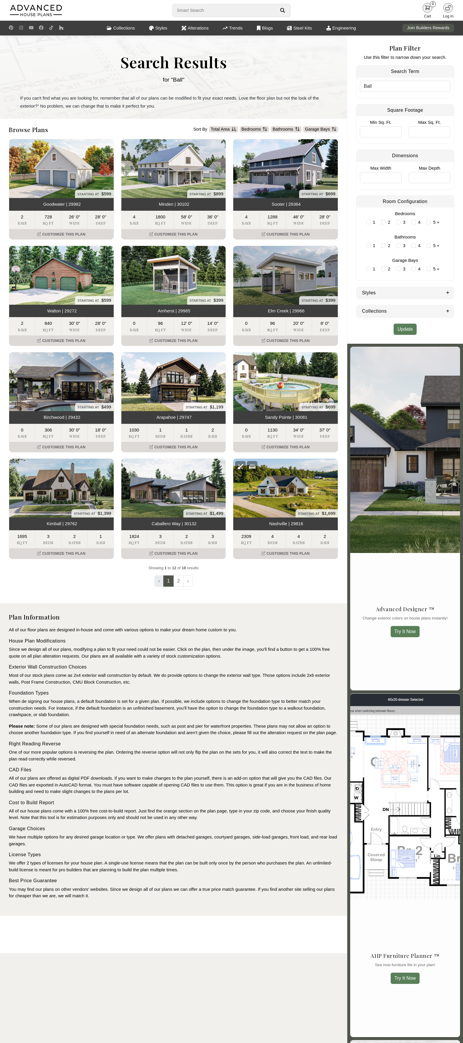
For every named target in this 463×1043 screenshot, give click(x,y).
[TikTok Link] (51, 28)
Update (405, 329)
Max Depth (429, 168)
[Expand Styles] (447, 292)
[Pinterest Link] (11, 28)
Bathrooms (286, 129)
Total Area (223, 129)
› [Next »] (188, 581)
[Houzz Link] (61, 28)
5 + (436, 222)
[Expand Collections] (447, 310)
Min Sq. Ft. (381, 122)
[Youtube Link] (31, 28)
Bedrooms (255, 129)
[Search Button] (282, 10)
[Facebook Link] (41, 28)
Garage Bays (320, 129)
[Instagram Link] (21, 28)
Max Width (380, 168)
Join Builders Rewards (428, 27)
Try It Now (405, 631)
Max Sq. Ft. (429, 122)
